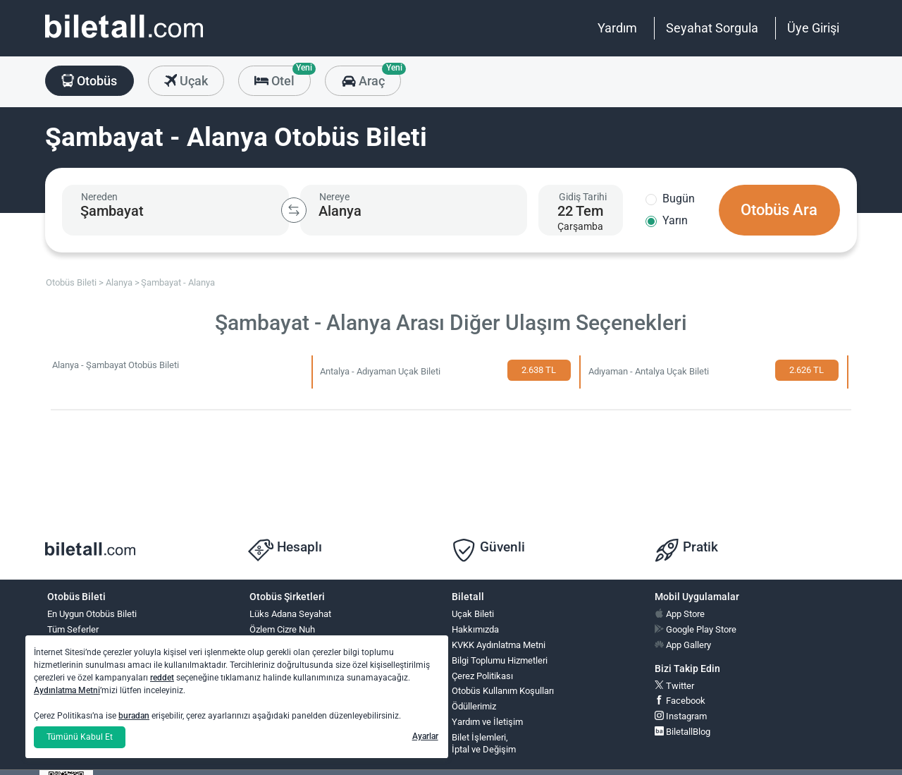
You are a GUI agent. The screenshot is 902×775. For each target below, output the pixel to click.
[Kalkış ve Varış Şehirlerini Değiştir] (294, 210)
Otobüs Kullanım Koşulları (503, 690)
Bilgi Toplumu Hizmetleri (500, 660)
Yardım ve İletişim (487, 721)
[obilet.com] (124, 39)
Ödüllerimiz (474, 706)
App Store (680, 614)
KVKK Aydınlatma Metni (498, 645)
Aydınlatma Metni (67, 690)
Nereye (334, 196)
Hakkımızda (475, 629)
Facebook (680, 700)
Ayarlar (425, 736)
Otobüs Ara (779, 210)
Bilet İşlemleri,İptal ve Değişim (484, 743)
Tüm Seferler (73, 629)
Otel (282, 77)
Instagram (681, 716)
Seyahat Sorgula (712, 27)
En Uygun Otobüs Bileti (92, 614)
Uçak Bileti (473, 614)
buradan (133, 716)
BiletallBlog (682, 731)
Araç (371, 81)
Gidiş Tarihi (583, 196)
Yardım (617, 27)
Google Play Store (695, 629)
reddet (162, 678)
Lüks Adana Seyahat (290, 614)
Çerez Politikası (482, 676)
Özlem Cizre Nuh (282, 629)
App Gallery (683, 645)
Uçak (186, 81)
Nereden (99, 196)
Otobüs (89, 81)
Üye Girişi (813, 27)
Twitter (674, 686)
